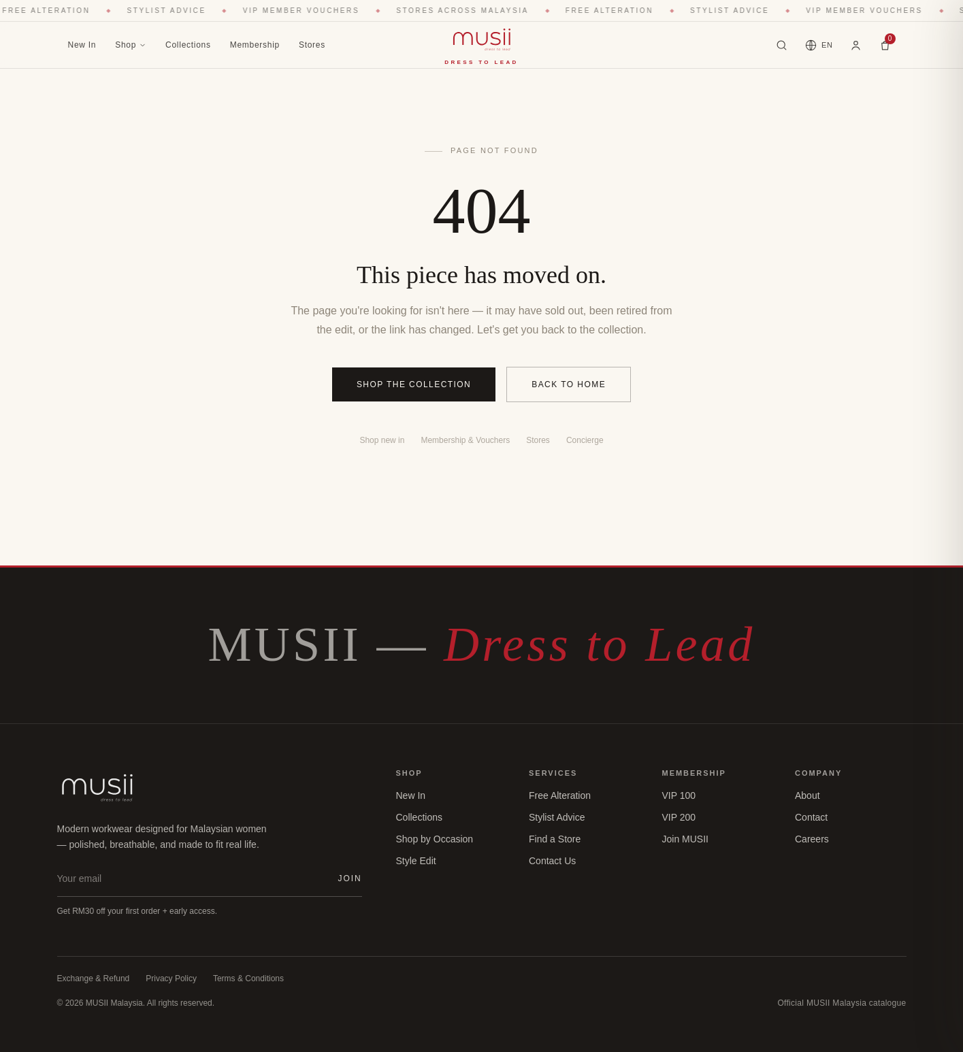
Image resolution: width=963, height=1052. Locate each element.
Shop (130, 45)
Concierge (585, 440)
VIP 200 (679, 817)
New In (82, 45)
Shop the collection (414, 384)
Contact (811, 817)
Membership (255, 45)
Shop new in (381, 440)
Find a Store (555, 839)
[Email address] (192, 878)
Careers (812, 839)
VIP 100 (679, 795)
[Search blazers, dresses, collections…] (781, 45)
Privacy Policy (171, 978)
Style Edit (416, 860)
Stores (312, 45)
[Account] (855, 45)
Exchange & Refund (93, 978)
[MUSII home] (481, 45)
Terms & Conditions (248, 978)
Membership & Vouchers (465, 440)
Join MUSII (685, 839)
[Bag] (885, 45)
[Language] (818, 45)
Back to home (569, 384)
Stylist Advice (557, 817)
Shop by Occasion (435, 839)
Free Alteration (560, 795)
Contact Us (552, 860)
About (807, 795)
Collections (188, 45)
